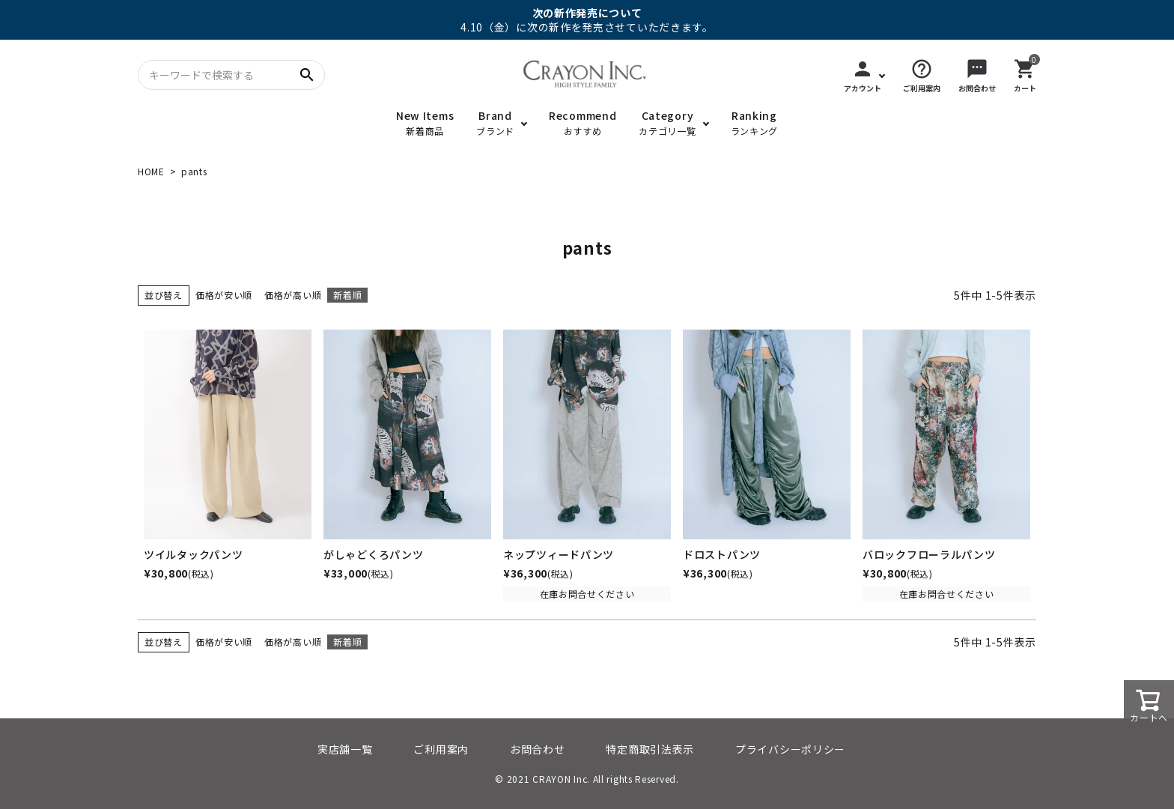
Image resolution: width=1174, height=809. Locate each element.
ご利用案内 (441, 749)
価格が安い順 (223, 294)
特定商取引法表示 (650, 749)
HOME (151, 171)
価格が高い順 (292, 294)
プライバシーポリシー (790, 749)
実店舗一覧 (345, 749)
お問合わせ (537, 749)
